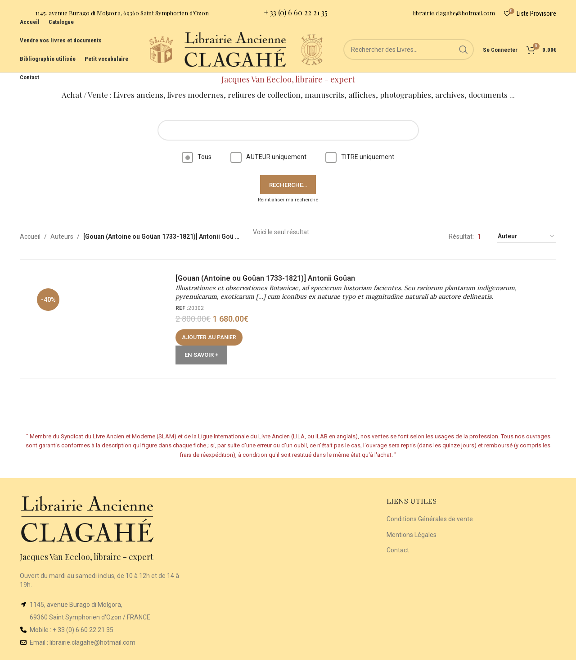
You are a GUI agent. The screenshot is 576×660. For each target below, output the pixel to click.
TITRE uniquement (359, 157)
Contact (398, 550)
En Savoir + (201, 354)
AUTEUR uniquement (268, 157)
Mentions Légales (411, 534)
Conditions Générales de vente (430, 519)
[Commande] (526, 236)
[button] (209, 337)
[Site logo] (161, 49)
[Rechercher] (408, 49)
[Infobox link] (114, 13)
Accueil (30, 236)
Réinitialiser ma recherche (288, 200)
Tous (197, 157)
